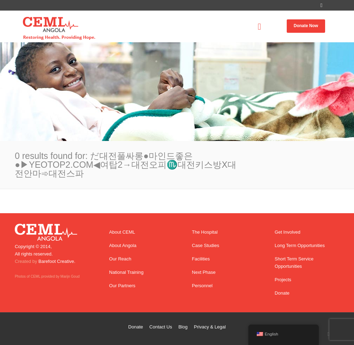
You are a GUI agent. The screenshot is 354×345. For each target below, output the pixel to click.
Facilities (201, 258)
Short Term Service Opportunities (294, 262)
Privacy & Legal (210, 326)
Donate (282, 293)
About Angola (122, 245)
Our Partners (122, 285)
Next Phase (204, 272)
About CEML (122, 232)
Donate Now (306, 25)
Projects (283, 279)
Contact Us (160, 326)
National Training (126, 272)
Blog (182, 326)
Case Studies (205, 245)
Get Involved (287, 232)
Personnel (202, 285)
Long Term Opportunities (300, 245)
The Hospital (205, 232)
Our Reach (120, 258)
